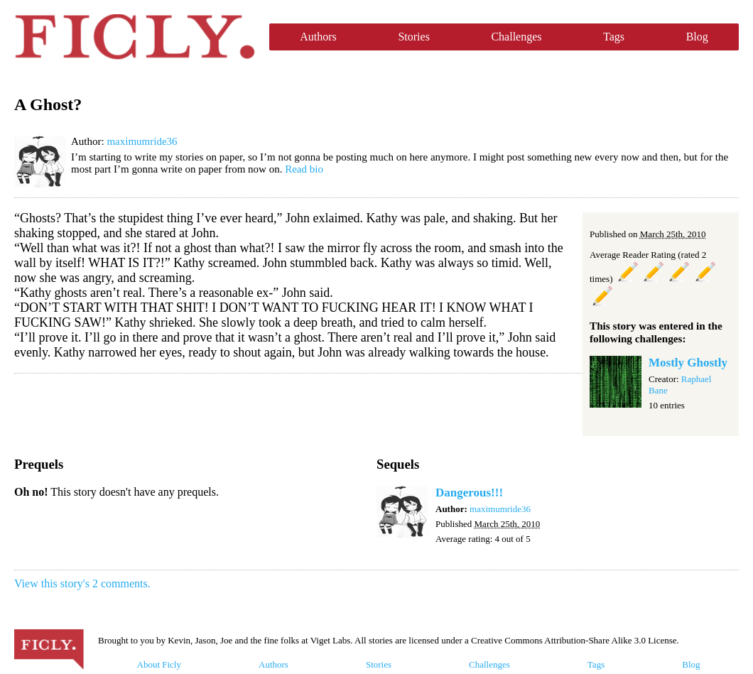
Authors (318, 37)
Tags (613, 37)
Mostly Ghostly (688, 362)
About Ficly (159, 664)
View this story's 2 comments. (82, 583)
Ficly (134, 37)
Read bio (304, 169)
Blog (697, 37)
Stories (413, 37)
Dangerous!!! (469, 492)
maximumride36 (142, 141)
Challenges (516, 37)
